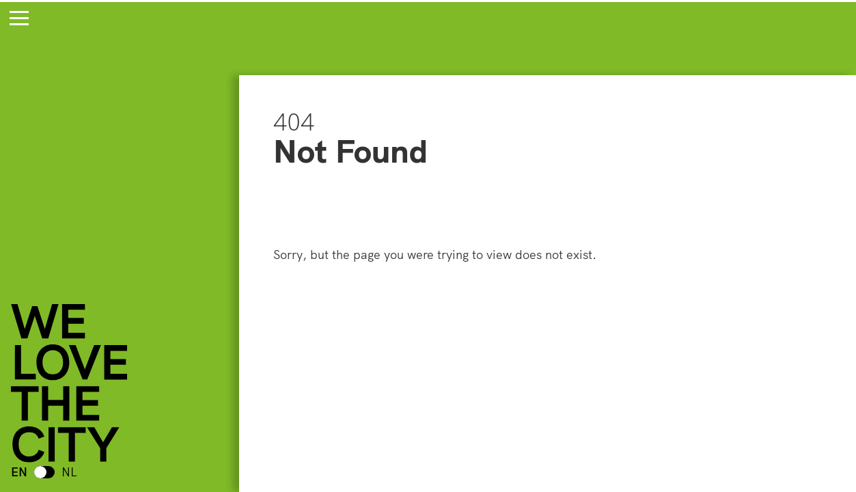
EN (19, 472)
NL (69, 472)
